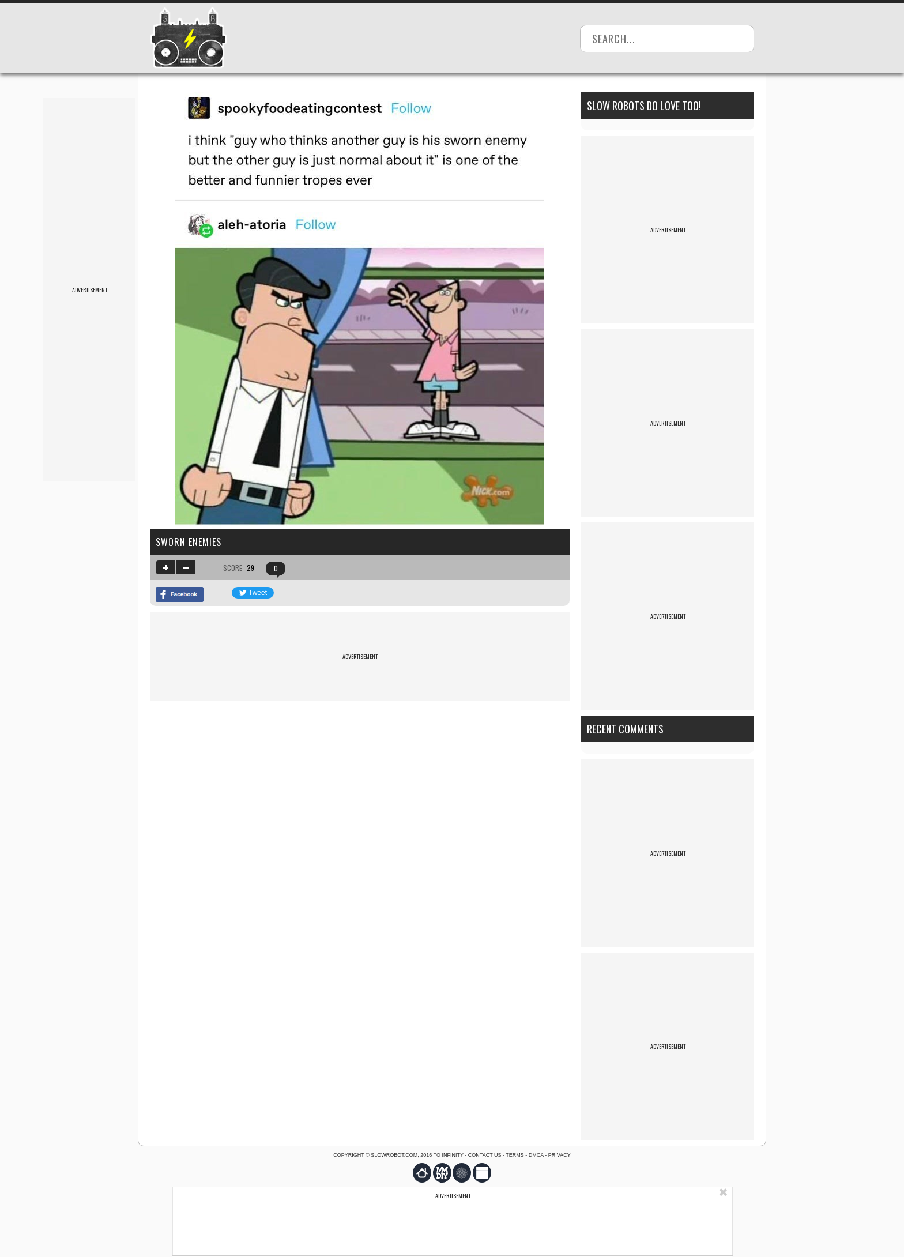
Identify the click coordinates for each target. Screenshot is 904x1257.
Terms (515, 1155)
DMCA (536, 1155)
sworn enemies (188, 542)
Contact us (485, 1155)
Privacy (559, 1155)
